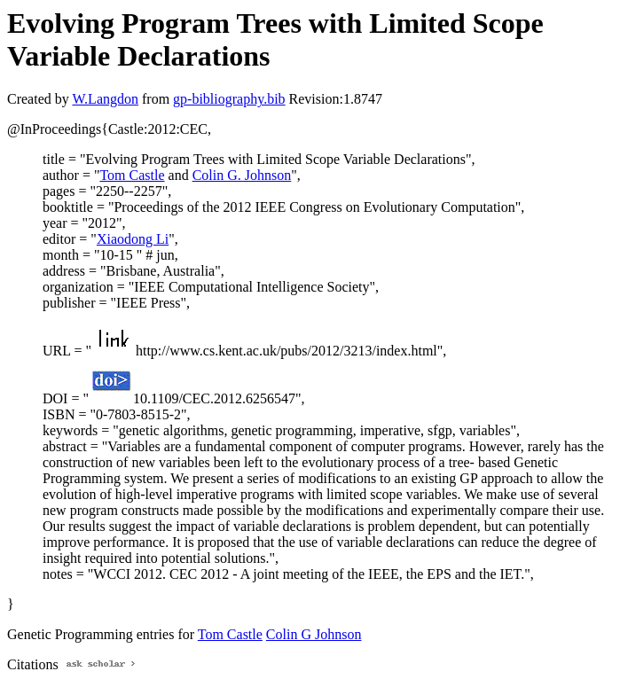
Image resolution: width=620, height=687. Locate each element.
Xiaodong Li (133, 238)
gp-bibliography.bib (229, 98)
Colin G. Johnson (242, 175)
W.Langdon (105, 98)
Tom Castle (131, 175)
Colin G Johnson (314, 634)
